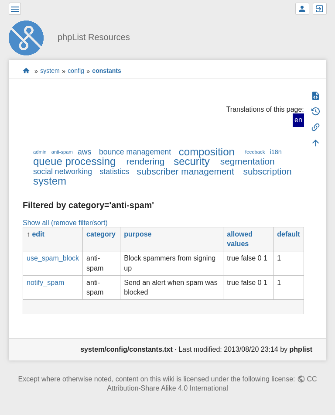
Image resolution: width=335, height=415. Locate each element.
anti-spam (62, 151)
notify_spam (45, 282)
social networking (62, 171)
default (288, 234)
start (26, 70)
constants (106, 71)
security (192, 161)
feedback (255, 151)
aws (84, 151)
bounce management (135, 151)
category (101, 234)
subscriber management (185, 171)
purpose (137, 234)
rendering (145, 161)
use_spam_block (53, 258)
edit (38, 234)
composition (207, 152)
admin (39, 151)
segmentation (247, 161)
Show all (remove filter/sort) (65, 222)
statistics (114, 171)
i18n (275, 151)
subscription (267, 171)
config (76, 71)
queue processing (74, 161)
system (50, 71)
